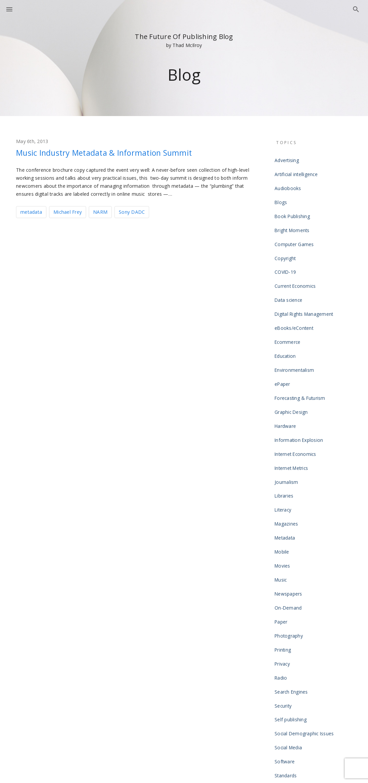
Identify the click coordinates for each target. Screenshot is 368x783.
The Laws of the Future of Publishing (314, 660)
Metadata (286, 447)
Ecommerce (288, 297)
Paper (282, 511)
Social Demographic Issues (304, 596)
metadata (31, 211)
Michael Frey (67, 211)
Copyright (286, 233)
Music (282, 479)
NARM (100, 211)
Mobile (283, 458)
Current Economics (295, 255)
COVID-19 (286, 244)
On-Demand (289, 500)
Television (287, 650)
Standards (287, 628)
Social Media (289, 607)
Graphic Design (292, 351)
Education (286, 308)
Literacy (284, 426)
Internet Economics (296, 383)
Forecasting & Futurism (300, 340)
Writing (283, 714)
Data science (289, 265)
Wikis (281, 703)
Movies (284, 468)
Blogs (282, 191)
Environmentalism (295, 319)
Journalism (287, 404)
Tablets (284, 639)
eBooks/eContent (294, 287)
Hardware (286, 361)
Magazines (287, 436)
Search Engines (292, 564)
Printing (284, 532)
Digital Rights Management (304, 276)
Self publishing (292, 586)
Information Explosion (299, 372)
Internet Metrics (292, 393)
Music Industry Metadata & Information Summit (123, 152)
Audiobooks (289, 180)
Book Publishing (293, 201)
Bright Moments (292, 212)
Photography (290, 522)
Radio (282, 554)
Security (284, 575)
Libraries (285, 415)
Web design (288, 692)
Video (282, 682)
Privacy (284, 543)
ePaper (284, 329)
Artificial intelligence (297, 169)
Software (286, 618)
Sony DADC (132, 211)
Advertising (288, 159)
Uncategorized (291, 671)
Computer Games (294, 223)
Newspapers (289, 490)
